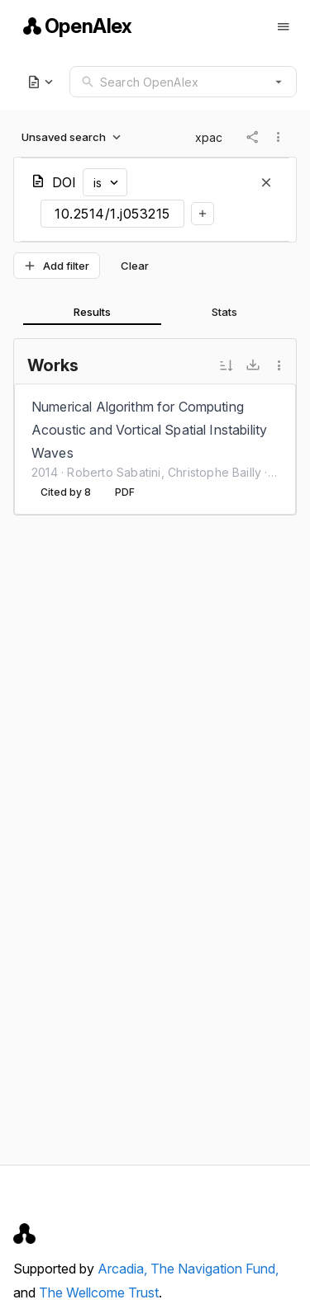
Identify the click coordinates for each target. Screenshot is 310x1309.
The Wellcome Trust (99, 1292)
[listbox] (155, 449)
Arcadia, (124, 1268)
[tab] (92, 312)
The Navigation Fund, (214, 1268)
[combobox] (183, 81)
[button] (278, 81)
